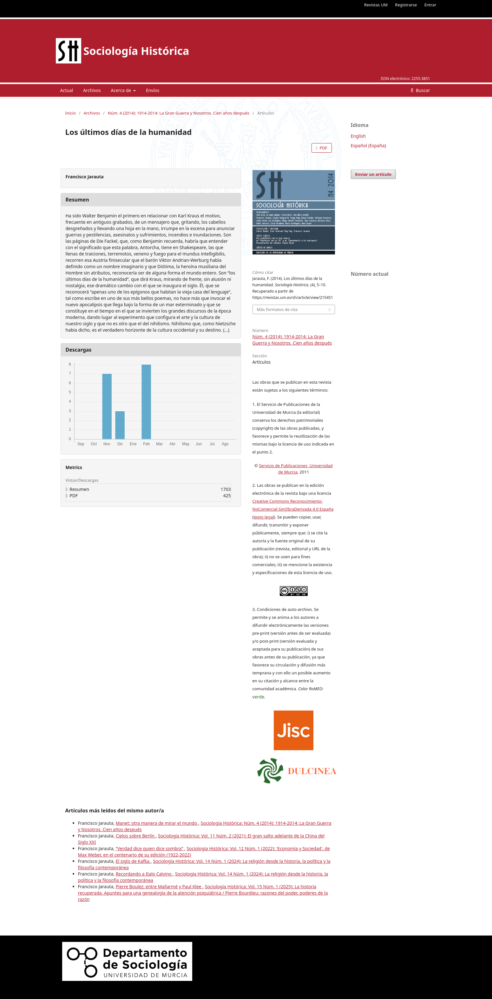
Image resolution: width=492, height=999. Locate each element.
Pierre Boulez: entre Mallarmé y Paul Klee (159, 886)
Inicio (70, 113)
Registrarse (406, 5)
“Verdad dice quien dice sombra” (150, 848)
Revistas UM (376, 5)
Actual (66, 90)
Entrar (430, 5)
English (358, 136)
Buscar (422, 90)
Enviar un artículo (373, 174)
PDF (322, 148)
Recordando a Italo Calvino (144, 874)
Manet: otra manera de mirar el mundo (157, 823)
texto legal (263, 517)
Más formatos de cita (277, 309)
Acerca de (121, 90)
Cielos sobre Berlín (136, 836)
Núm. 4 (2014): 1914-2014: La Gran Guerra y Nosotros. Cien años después (178, 113)
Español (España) (368, 145)
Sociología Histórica (136, 50)
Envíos (152, 90)
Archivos (92, 90)
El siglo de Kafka (133, 861)
